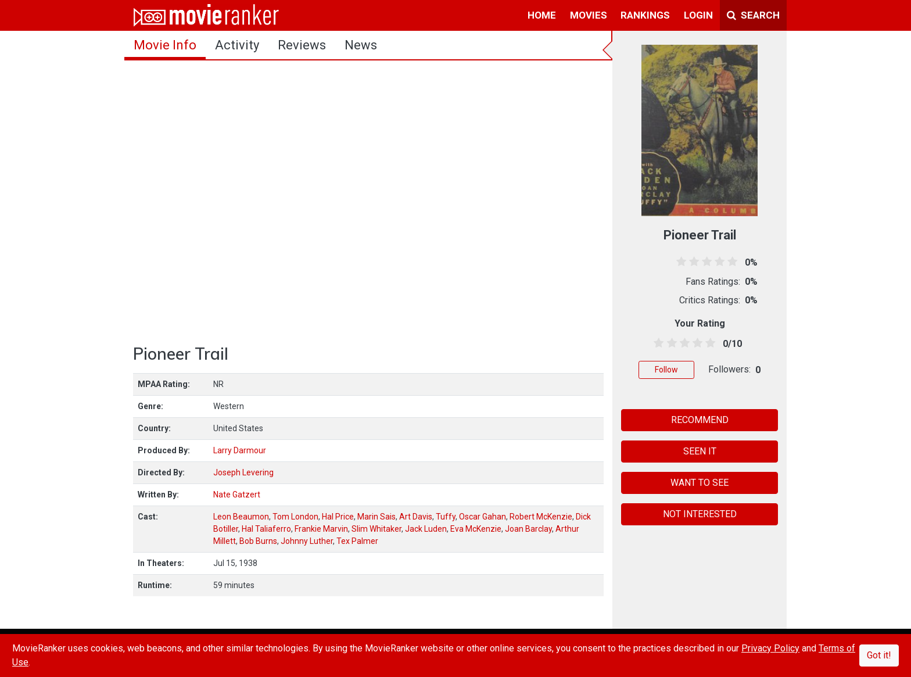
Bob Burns (258, 541)
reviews (302, 45)
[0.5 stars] (656, 343)
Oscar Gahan (482, 516)
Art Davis (415, 516)
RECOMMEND (700, 419)
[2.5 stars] (682, 343)
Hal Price (338, 516)
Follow (666, 369)
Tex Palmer (357, 541)
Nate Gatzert (236, 494)
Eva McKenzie (475, 528)
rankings (645, 15)
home (542, 15)
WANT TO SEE (699, 482)
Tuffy (446, 516)
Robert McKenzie (541, 516)
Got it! (879, 655)
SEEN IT (699, 451)
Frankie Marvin (321, 528)
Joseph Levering (243, 472)
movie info (165, 45)
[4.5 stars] (708, 343)
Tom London (295, 516)
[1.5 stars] (669, 343)
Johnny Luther (307, 541)
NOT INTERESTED (700, 514)
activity (237, 45)
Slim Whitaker (376, 528)
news (361, 45)
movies (588, 15)
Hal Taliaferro (266, 528)
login (698, 15)
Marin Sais (376, 516)
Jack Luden (426, 528)
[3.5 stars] (695, 343)
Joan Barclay (528, 528)
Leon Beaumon (241, 516)
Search (753, 15)
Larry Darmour (239, 450)
